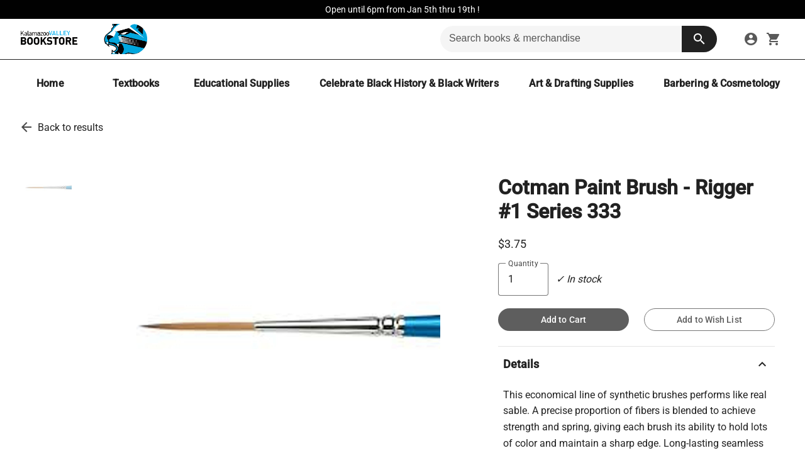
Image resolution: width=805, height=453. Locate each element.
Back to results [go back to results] (70, 127)
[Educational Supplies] (241, 83)
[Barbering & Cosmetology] (721, 83)
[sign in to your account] (751, 39)
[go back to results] (26, 127)
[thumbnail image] (46, 187)
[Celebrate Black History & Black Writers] (409, 83)
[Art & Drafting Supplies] (581, 83)
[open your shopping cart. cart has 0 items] (773, 39)
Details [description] (636, 364)
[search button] (699, 39)
